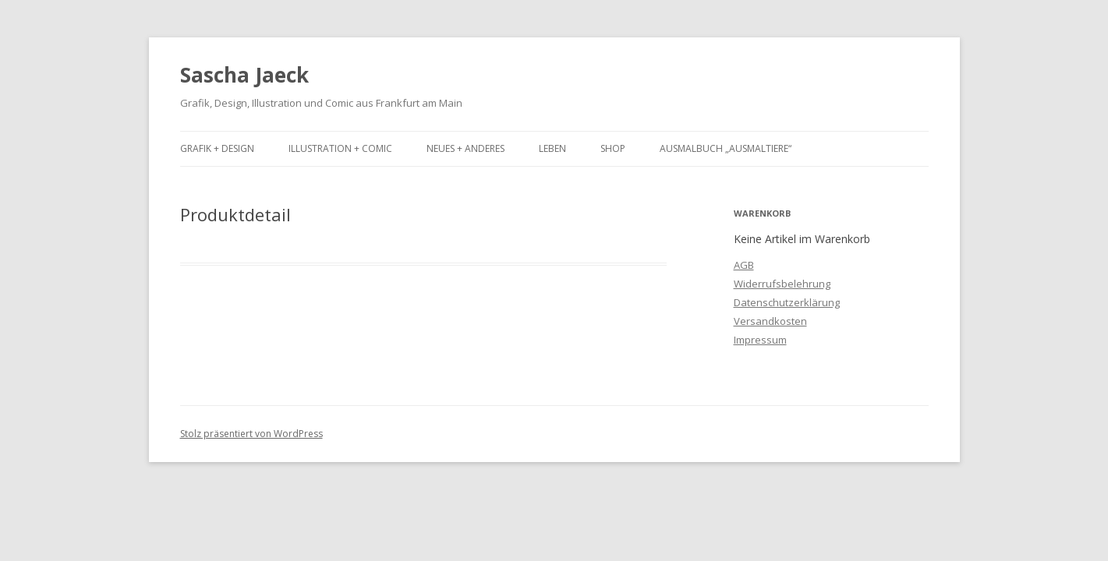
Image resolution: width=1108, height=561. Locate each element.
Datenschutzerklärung (787, 302)
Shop (612, 148)
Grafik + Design (217, 148)
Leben (552, 148)
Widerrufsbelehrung (782, 284)
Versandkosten (770, 321)
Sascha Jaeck (244, 75)
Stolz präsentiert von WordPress (251, 433)
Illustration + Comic (340, 148)
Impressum (760, 340)
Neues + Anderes (465, 148)
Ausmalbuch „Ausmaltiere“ (725, 148)
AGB (744, 265)
